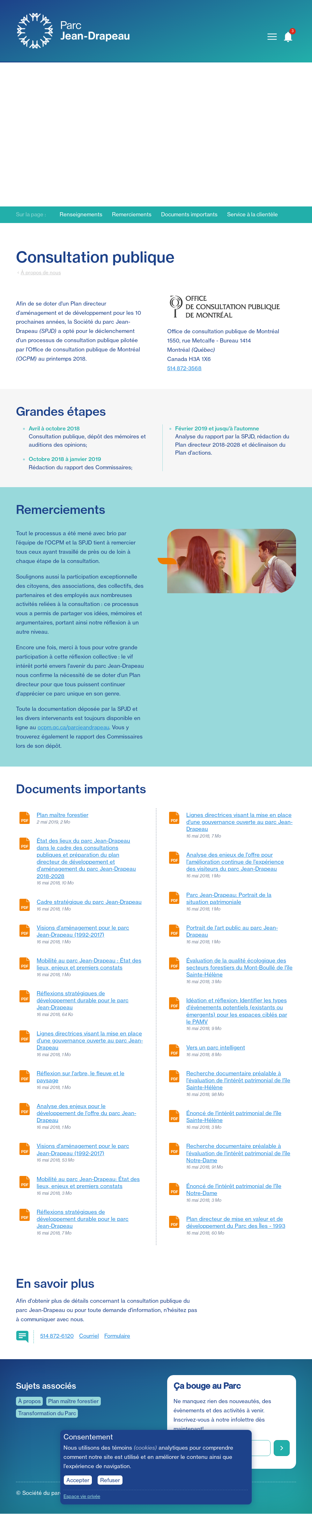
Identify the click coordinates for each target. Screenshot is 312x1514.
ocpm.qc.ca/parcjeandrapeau (75, 727)
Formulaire (118, 1335)
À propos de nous (41, 273)
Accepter (78, 1480)
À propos (29, 1401)
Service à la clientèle (257, 214)
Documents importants (192, 214)
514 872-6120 (57, 1335)
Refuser (111, 1480)
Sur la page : (32, 214)
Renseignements (83, 214)
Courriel (90, 1335)
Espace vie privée (82, 1496)
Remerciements (134, 214)
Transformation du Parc (48, 1413)
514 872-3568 (184, 368)
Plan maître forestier (74, 1401)
